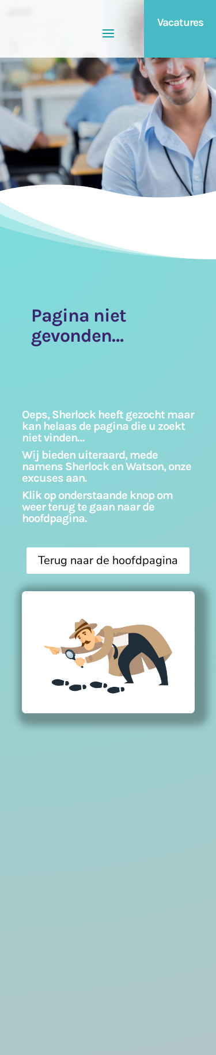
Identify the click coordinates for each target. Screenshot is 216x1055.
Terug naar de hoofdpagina (108, 560)
